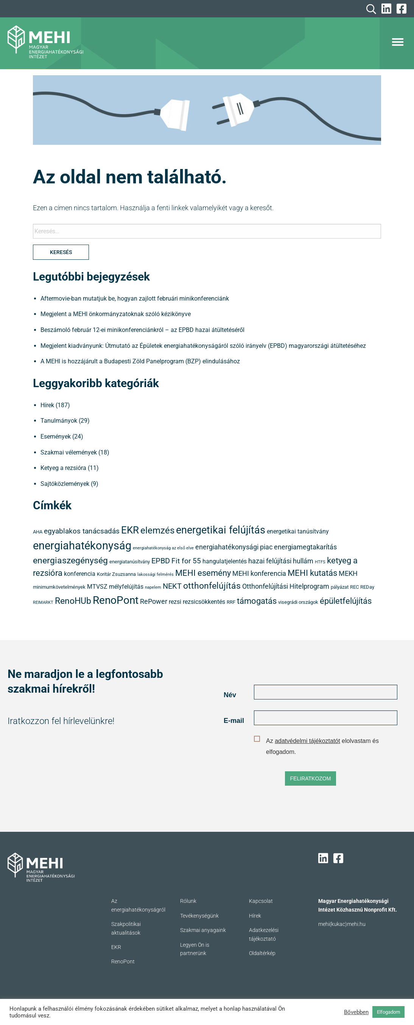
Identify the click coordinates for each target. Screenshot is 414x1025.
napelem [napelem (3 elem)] (153, 587)
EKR (116, 947)
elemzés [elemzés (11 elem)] (157, 530)
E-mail (234, 720)
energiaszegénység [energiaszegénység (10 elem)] (70, 560)
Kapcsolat (261, 901)
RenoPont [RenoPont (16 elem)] (116, 600)
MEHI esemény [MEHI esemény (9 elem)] (203, 573)
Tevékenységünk (199, 916)
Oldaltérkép (262, 953)
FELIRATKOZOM (310, 778)
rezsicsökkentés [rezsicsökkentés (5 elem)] (204, 602)
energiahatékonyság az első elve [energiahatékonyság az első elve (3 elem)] (163, 548)
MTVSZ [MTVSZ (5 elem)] (97, 586)
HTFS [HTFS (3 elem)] (320, 562)
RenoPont (123, 961)
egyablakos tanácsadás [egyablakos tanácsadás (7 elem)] (82, 531)
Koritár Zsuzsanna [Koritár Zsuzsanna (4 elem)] (116, 574)
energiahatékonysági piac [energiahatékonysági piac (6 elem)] (233, 547)
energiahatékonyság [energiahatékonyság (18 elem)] (82, 545)
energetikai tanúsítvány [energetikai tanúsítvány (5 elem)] (298, 531)
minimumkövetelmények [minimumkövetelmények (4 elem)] (59, 587)
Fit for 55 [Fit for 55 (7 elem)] (186, 561)
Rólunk (188, 901)
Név (230, 695)
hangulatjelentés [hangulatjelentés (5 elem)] (224, 561)
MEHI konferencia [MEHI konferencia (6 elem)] (259, 573)
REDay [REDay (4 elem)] (367, 587)
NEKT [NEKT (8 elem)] (172, 586)
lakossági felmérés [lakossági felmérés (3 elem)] (155, 574)
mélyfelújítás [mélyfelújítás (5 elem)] (126, 586)
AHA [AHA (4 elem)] (37, 532)
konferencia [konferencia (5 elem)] (79, 574)
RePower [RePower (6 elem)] (153, 601)
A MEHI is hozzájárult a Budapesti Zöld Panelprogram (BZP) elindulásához (140, 361)
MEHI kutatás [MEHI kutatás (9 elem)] (312, 573)
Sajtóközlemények (64, 483)
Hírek (47, 405)
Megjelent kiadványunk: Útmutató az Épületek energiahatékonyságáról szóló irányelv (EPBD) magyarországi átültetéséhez (203, 345)
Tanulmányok (58, 420)
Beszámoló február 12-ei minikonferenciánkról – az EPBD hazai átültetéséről (142, 329)
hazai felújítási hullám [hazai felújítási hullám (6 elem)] (280, 561)
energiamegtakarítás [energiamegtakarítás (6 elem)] (305, 547)
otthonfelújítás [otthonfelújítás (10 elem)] (212, 586)
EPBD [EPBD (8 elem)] (160, 560)
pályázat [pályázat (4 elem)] (340, 587)
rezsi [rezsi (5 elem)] (175, 602)
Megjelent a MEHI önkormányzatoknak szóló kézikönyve (115, 314)
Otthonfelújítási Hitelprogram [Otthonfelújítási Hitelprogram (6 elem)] (285, 586)
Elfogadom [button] (388, 1012)
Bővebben (356, 1012)
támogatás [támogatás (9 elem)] (257, 601)
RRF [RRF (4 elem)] (231, 602)
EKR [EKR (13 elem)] (130, 530)
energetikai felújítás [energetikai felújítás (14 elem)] (220, 530)
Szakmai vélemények (68, 452)
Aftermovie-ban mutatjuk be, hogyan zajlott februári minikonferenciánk (134, 298)
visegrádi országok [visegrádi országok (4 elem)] (298, 602)
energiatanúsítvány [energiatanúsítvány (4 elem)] (129, 561)
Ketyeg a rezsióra (63, 467)
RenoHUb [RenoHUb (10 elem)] (73, 601)
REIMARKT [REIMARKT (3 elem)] (43, 602)
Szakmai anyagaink (203, 930)
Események (55, 436)
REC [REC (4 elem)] (354, 587)
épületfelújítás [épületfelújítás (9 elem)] (346, 601)
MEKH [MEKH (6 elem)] (348, 573)
